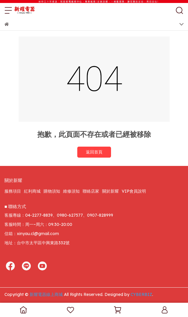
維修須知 (71, 191)
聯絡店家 (91, 191)
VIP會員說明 (134, 191)
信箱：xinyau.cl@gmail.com (31, 233)
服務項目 (12, 191)
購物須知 (52, 191)
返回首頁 (94, 152)
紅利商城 (32, 191)
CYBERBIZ (141, 294)
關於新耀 (110, 191)
